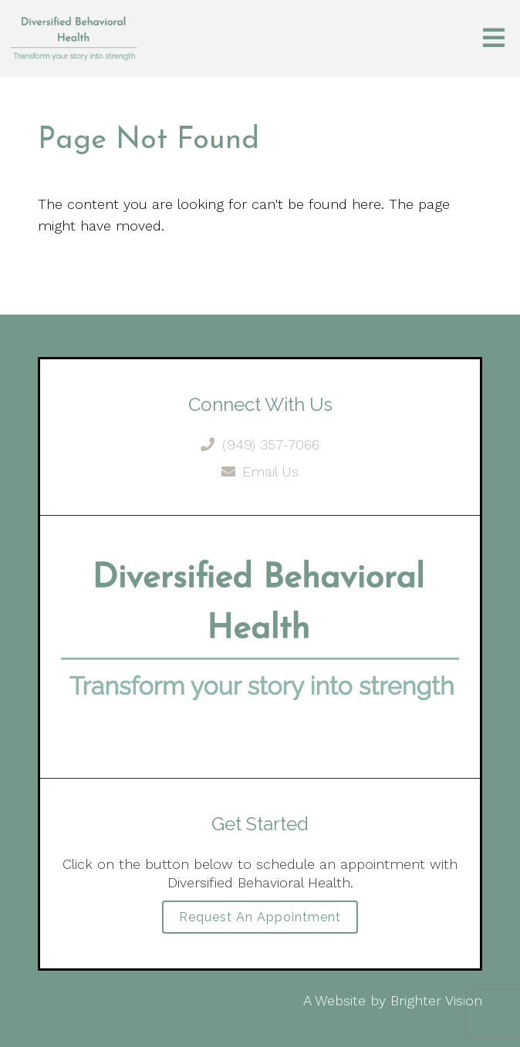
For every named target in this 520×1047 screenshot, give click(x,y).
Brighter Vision (436, 1000)
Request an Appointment (260, 917)
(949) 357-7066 (260, 444)
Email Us (260, 471)
